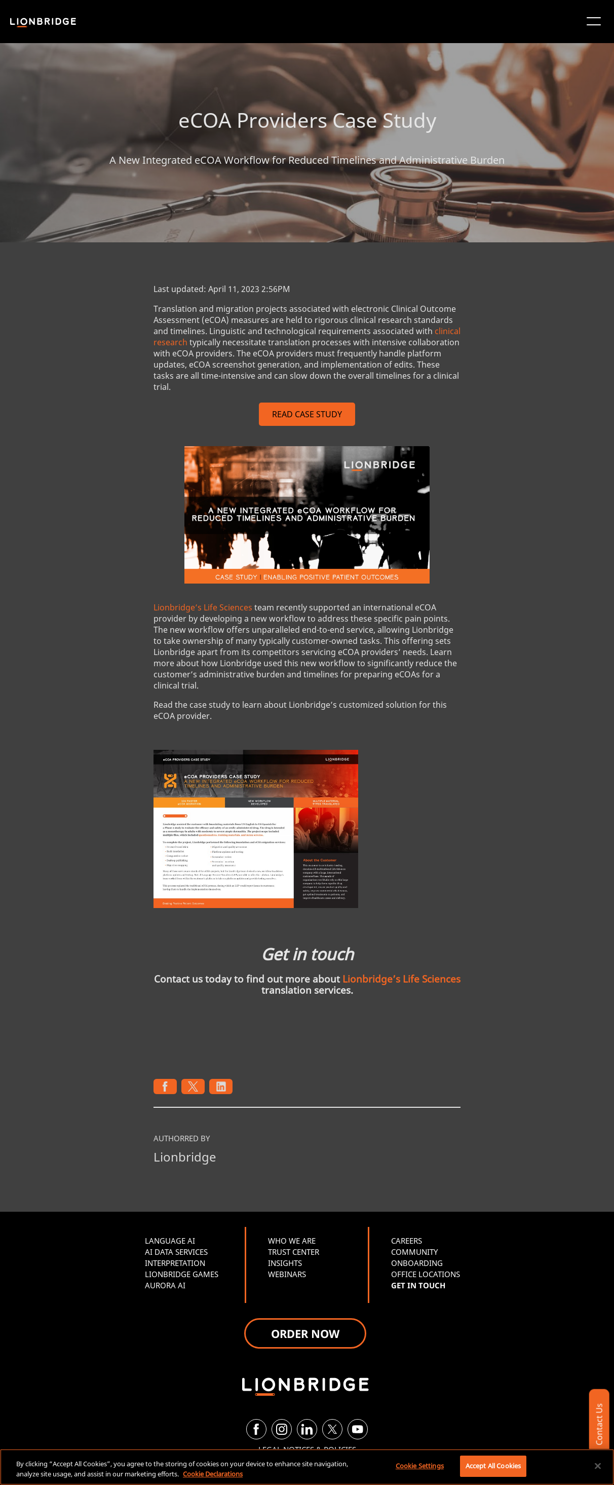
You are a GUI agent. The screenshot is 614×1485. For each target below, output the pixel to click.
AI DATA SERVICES (176, 1252)
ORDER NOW (305, 1333)
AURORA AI (165, 1285)
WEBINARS (287, 1274)
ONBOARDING (417, 1263)
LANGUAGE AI (170, 1241)
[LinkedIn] (307, 1429)
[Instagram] (282, 1429)
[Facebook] (256, 1429)
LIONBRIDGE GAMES (181, 1274)
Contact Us (598, 1424)
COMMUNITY (414, 1252)
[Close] (598, 1466)
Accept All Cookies (493, 1465)
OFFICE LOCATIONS (425, 1274)
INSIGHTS (285, 1263)
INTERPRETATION (175, 1263)
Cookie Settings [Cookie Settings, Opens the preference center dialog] (420, 1465)
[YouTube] (358, 1429)
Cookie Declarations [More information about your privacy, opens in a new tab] (213, 1473)
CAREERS (406, 1241)
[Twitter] (332, 1429)
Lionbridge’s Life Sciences (203, 607)
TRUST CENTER (293, 1252)
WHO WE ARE (292, 1241)
